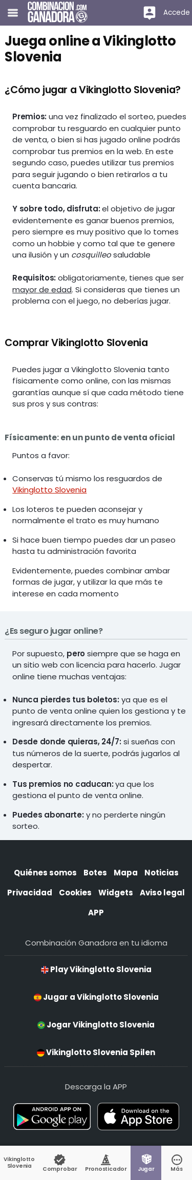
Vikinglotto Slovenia (49, 489)
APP (96, 912)
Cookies (75, 892)
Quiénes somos (45, 872)
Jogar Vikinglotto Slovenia (96, 1024)
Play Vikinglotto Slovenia (96, 969)
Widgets (115, 892)
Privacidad (29, 892)
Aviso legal (162, 892)
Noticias (161, 872)
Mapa (126, 872)
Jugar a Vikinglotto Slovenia (96, 997)
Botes (95, 872)
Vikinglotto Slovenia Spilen (96, 1052)
